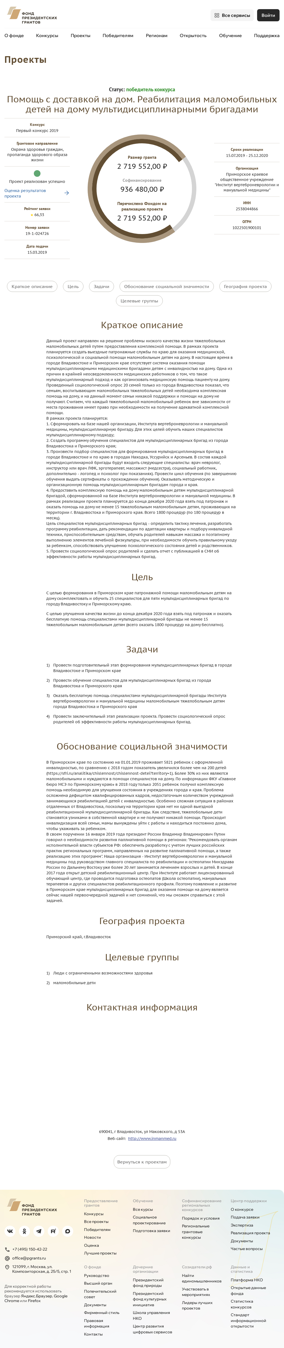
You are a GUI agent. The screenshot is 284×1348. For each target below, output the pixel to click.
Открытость (193, 35)
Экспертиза (242, 1219)
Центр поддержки (249, 1195)
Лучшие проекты (100, 1247)
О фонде (14, 35)
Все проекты (96, 1215)
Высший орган (98, 1277)
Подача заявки (245, 1211)
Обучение (230, 35)
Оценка (91, 1239)
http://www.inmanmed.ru (152, 1132)
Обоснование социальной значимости (166, 281)
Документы (242, 1234)
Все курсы (143, 1203)
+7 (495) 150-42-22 (25, 1243)
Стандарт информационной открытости (248, 1314)
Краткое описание (32, 281)
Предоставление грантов (101, 1197)
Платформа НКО (247, 1273)
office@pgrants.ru (25, 1252)
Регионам (157, 35)
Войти (268, 15)
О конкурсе (242, 1203)
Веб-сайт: (118, 1132)
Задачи (101, 281)
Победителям (118, 35)
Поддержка (267, 35)
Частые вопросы (247, 1242)
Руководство (96, 1269)
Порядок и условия (201, 1212)
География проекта (245, 281)
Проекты (80, 35)
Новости (92, 1231)
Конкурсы (47, 35)
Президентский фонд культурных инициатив (149, 1293)
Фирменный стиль (101, 1306)
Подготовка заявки (151, 1224)
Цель (73, 281)
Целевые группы (139, 295)
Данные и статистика (242, 1263)
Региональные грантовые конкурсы (195, 1226)
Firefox (34, 1294)
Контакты (93, 1328)
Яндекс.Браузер (36, 1289)
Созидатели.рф (197, 1261)
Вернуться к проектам (142, 1155)
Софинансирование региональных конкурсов (202, 1199)
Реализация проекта (250, 1227)
